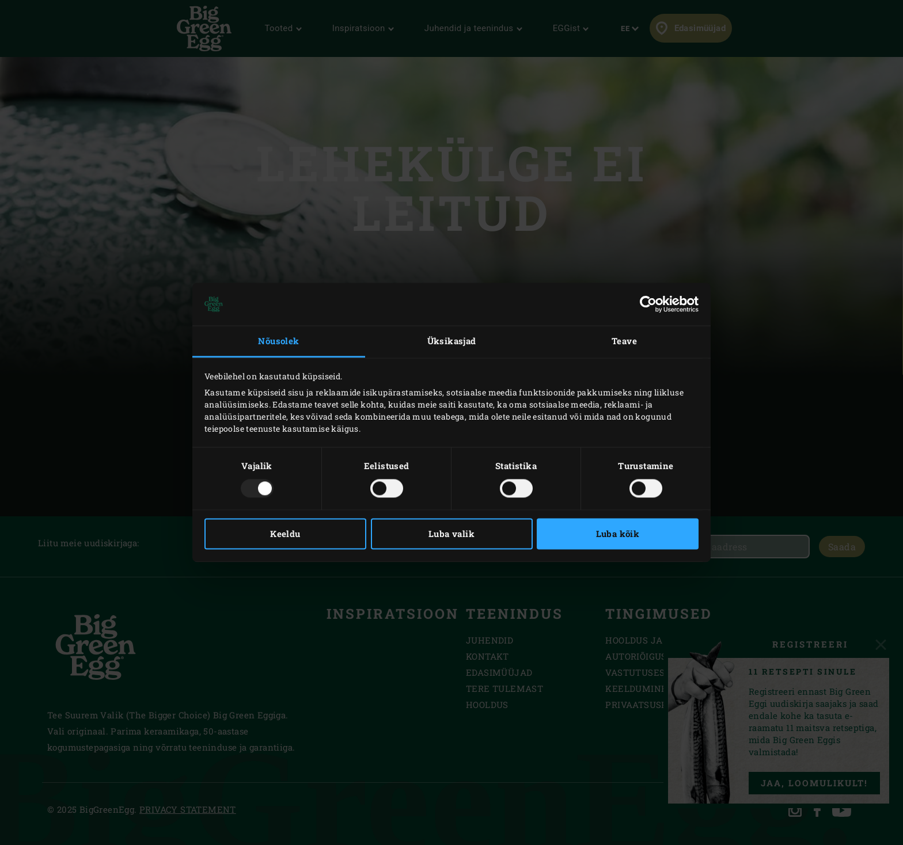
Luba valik (451, 534)
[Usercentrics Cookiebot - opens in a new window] (648, 304)
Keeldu (285, 534)
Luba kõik (618, 534)
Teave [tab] (624, 341)
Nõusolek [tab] (278, 341)
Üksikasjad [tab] (451, 341)
